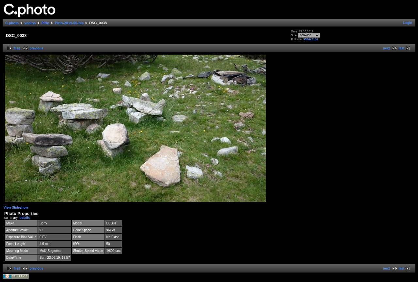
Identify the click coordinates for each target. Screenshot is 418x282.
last (401, 48)
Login (407, 23)
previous (36, 48)
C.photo (12, 23)
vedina (30, 23)
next (386, 48)
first (17, 48)
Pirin (45, 23)
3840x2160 (310, 39)
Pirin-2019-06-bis (69, 23)
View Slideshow (16, 207)
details (25, 218)
